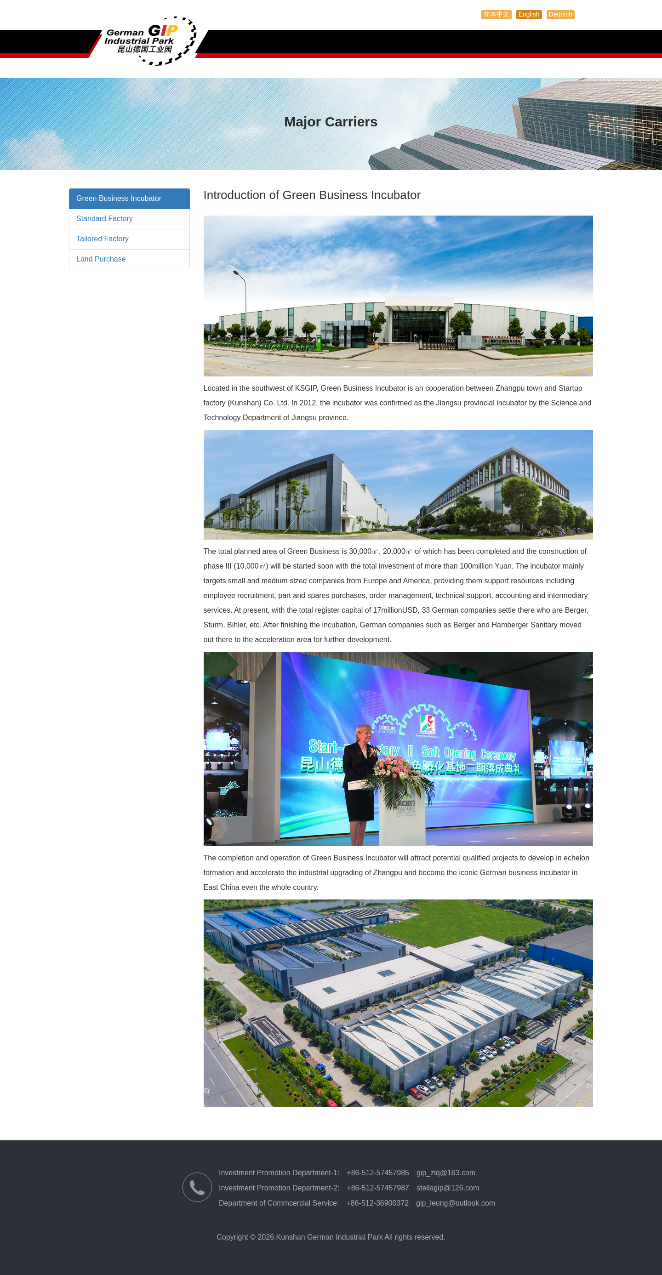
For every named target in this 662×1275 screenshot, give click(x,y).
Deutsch (560, 14)
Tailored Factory (102, 239)
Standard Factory (104, 218)
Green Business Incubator (118, 198)
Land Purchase (101, 259)
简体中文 (496, 14)
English (529, 14)
